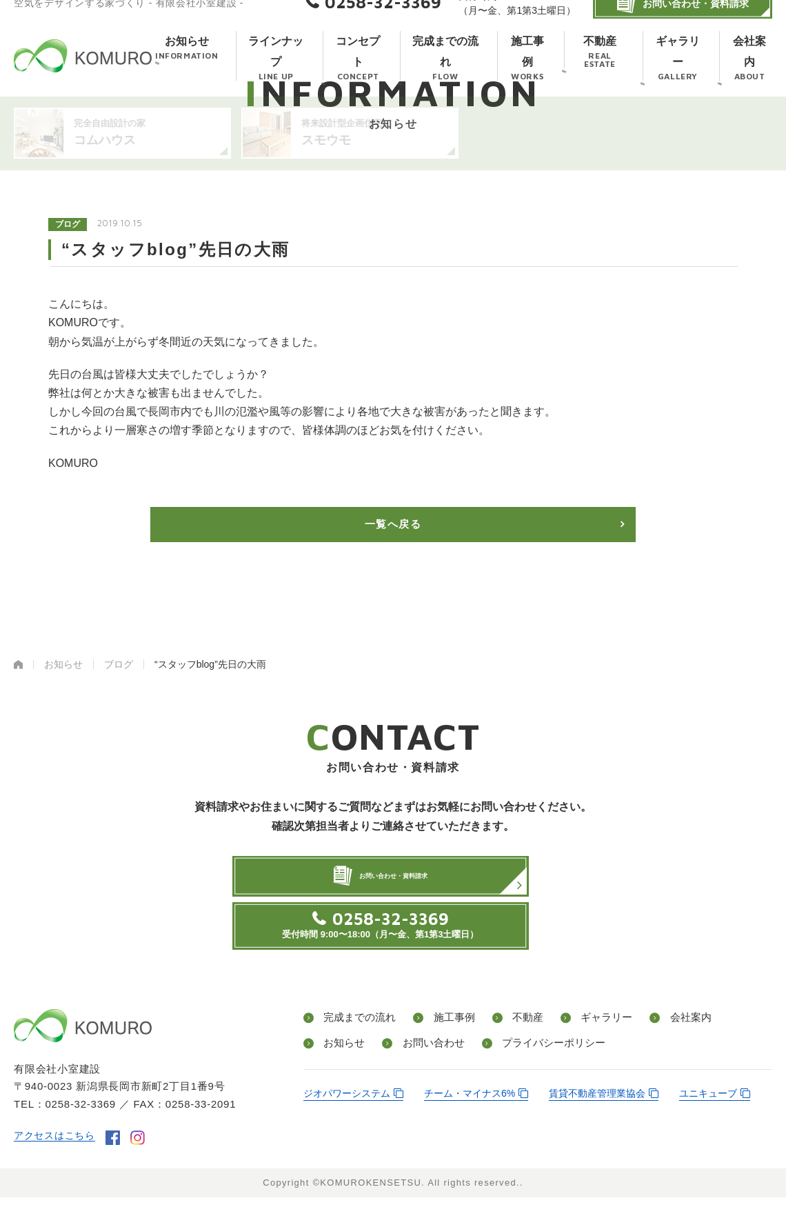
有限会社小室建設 (83, 70)
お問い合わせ (427, 1063)
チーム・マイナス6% (469, 1113)
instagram (143, 1157)
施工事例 (449, 1039)
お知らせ (342, 1063)
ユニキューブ (708, 1113)
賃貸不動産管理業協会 (597, 1113)
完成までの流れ (358, 1039)
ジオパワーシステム (346, 1113)
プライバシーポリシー (546, 1063)
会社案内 (673, 1039)
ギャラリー (593, 1039)
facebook (118, 1157)
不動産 (518, 1039)
